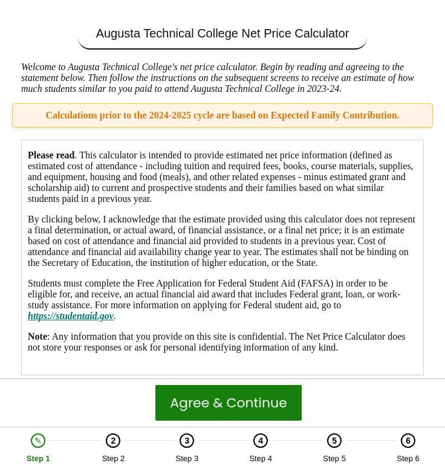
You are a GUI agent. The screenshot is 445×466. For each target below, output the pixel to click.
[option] (38, 448)
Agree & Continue (228, 402)
